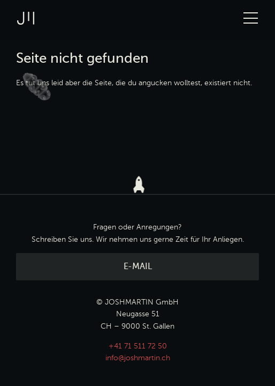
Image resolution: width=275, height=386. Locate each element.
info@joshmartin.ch (137, 358)
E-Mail (138, 267)
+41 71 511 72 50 (138, 346)
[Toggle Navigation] (250, 18)
